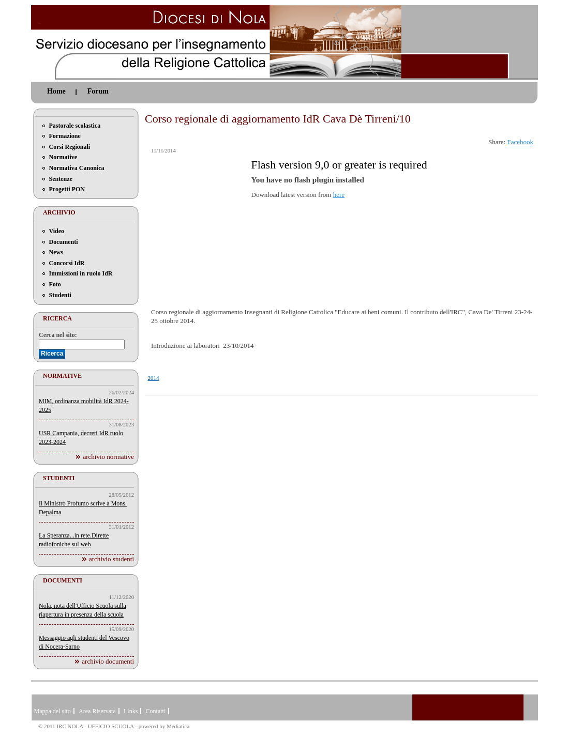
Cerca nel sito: (58, 335)
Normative (63, 157)
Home (56, 91)
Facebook (520, 142)
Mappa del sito (52, 711)
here (339, 194)
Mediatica (178, 726)
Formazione (65, 136)
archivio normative (108, 456)
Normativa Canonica (76, 168)
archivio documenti (108, 661)
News (56, 252)
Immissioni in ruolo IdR (81, 273)
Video (57, 231)
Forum (98, 91)
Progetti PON (67, 189)
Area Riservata (97, 711)
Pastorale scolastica (75, 125)
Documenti (63, 241)
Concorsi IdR (67, 263)
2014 (153, 378)
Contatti (156, 711)
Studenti (60, 295)
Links (131, 711)
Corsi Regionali (70, 146)
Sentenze (60, 178)
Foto (55, 284)
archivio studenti (111, 559)
